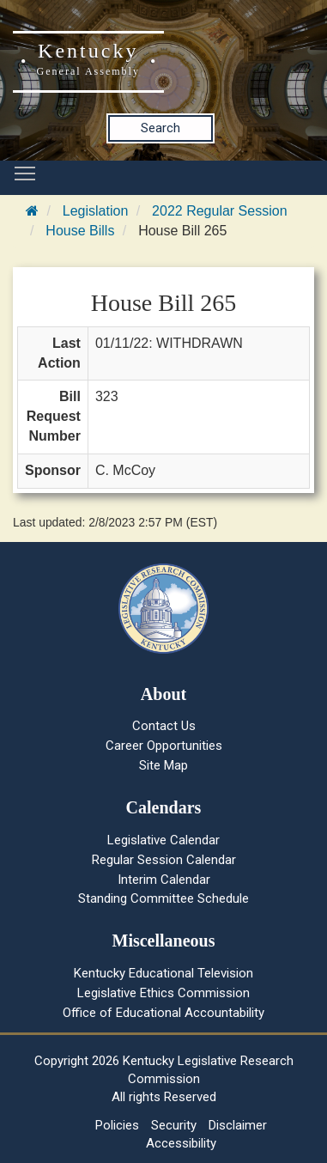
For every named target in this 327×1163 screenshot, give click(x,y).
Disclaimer (238, 1125)
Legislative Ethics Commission (163, 993)
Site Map (163, 765)
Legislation (96, 211)
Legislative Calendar (163, 840)
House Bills (79, 230)
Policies (117, 1125)
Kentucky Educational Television (163, 973)
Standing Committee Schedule (163, 898)
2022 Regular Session (219, 211)
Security (174, 1125)
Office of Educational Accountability (163, 1012)
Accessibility (181, 1143)
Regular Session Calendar (164, 860)
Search (160, 128)
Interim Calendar (164, 879)
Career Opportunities (164, 745)
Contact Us (164, 726)
